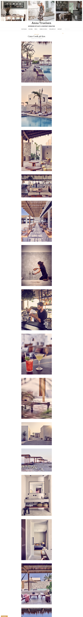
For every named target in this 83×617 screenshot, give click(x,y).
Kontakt (60, 29)
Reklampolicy (52, 29)
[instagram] (66, 29)
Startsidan (24, 29)
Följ (62, 33)
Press (36, 29)
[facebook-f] (65, 29)
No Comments (39, 38)
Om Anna (30, 29)
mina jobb (36, 34)
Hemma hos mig (43, 29)
